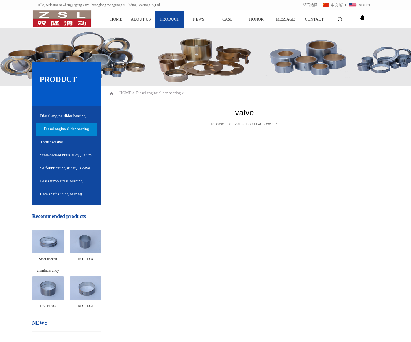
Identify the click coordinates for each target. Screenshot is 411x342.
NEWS (198, 19)
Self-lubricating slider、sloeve (65, 168)
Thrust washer (51, 142)
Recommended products (59, 216)
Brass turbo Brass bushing (61, 181)
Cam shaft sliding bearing (61, 194)
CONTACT (314, 19)
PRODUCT (169, 19)
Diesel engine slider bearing (63, 116)
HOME (116, 19)
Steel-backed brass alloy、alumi (66, 155)
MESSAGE (285, 19)
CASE (227, 19)
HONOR (256, 19)
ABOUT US (141, 19)
